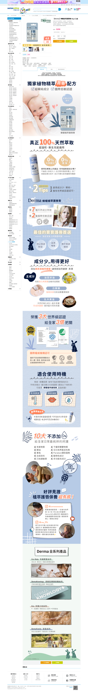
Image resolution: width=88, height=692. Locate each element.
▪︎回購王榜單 (11, 35)
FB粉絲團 (78, 4)
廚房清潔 (10, 113)
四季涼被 (10, 225)
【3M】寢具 (11, 171)
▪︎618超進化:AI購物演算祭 (13, 22)
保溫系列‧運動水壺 (12, 192)
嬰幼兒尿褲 (11, 130)
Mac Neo (41, 11)
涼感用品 (10, 198)
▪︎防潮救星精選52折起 (13, 34)
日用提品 (10, 288)
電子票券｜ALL (11, 104)
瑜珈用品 (10, 211)
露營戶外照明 (11, 191)
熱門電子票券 (11, 86)
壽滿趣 (10, 282)
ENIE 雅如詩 (11, 246)
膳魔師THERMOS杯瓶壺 (13, 152)
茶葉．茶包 (11, 51)
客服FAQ (37, 677)
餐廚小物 (10, 154)
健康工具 (10, 200)
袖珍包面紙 (11, 118)
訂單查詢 (25, 678)
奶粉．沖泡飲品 (12, 48)
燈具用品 (10, 188)
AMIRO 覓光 (11, 255)
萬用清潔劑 (11, 116)
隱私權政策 (14, 681)
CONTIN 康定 (11, 240)
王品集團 (10, 98)
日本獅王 (10, 253)
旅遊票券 (10, 101)
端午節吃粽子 (48, 11)
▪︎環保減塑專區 (11, 31)
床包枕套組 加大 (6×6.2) (13, 222)
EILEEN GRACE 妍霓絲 (13, 244)
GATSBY (10, 243)
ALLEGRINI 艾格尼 (12, 258)
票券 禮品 (10, 84)
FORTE (10, 260)
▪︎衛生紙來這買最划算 (12, 32)
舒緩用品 (10, 202)
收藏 (28, 54)
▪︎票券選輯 (11, 41)
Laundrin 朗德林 (12, 286)
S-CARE (63, 4)
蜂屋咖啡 (10, 285)
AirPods (44, 11)
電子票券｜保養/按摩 (12, 95)
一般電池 (10, 162)
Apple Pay (63, 32)
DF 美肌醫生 (11, 232)
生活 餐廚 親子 (11, 137)
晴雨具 (10, 183)
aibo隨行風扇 (11, 277)
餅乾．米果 (11, 56)
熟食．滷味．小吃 (12, 74)
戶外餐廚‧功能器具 (12, 189)
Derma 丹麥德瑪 (35, 15)
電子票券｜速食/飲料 (12, 88)
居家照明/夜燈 (11, 168)
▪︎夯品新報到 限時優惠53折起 (14, 25)
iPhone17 (35, 11)
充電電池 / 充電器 (12, 166)
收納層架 (10, 165)
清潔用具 (10, 121)
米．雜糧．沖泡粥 (12, 72)
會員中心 (70, 9)
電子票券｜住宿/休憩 (12, 91)
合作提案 (25, 679)
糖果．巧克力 (11, 60)
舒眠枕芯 (10, 227)
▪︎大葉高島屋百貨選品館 (13, 40)
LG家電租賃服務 (54, 11)
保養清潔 (10, 127)
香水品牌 (10, 262)
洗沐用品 (10, 128)
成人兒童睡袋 (11, 179)
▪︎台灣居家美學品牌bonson (13, 38)
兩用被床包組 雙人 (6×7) (13, 221)
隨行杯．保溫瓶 (12, 151)
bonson (10, 266)
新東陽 (10, 267)
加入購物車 (59, 41)
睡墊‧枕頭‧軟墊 (12, 185)
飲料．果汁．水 (12, 45)
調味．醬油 (11, 66)
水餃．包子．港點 (12, 75)
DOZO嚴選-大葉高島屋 (13, 283)
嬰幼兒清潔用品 (12, 131)
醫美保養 (10, 230)
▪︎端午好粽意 (11, 24)
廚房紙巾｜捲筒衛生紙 (13, 109)
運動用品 (10, 207)
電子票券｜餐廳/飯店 (12, 92)
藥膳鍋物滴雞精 (12, 78)
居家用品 (10, 139)
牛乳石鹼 (10, 252)
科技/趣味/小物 (11, 169)
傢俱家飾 (10, 163)
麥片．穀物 (11, 59)
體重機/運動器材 (12, 205)
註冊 (71, 8)
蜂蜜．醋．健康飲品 (12, 46)
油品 (10, 65)
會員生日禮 (26, 677)
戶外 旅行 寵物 (11, 177)
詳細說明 (71, 687)
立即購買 (72, 41)
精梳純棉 (10, 218)
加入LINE (68, 4)
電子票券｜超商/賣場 (12, 89)
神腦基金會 (14, 677)
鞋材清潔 (10, 124)
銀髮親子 (10, 149)
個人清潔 (10, 112)
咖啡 (10, 49)
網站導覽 (13, 682)
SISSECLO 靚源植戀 (12, 238)
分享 (24, 54)
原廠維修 (38, 678)
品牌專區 (10, 264)
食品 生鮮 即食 (11, 53)
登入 (68, 8)
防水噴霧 (10, 122)
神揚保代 (15, 4)
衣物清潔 (10, 125)
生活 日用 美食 (13, 15)
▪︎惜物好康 (11, 27)
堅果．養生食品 (12, 62)
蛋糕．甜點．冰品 (12, 63)
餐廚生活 (10, 142)
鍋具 (10, 141)
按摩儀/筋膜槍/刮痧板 (13, 203)
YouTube (73, 4)
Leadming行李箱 (12, 273)
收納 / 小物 (11, 172)
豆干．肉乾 (11, 69)
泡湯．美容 (11, 102)
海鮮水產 (10, 81)
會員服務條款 (13, 679)
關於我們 (13, 678)
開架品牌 (23, 15)
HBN (10, 247)
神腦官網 (13, 675)
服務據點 (12, 4)
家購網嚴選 (11, 270)
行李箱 (10, 180)
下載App (9, 4)
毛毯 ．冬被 (11, 215)
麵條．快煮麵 (11, 71)
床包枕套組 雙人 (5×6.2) (13, 224)
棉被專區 (10, 228)
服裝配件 (10, 175)
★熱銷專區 (10, 20)
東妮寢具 (10, 213)
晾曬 (10, 159)
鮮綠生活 (10, 272)
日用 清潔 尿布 (11, 106)
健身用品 (10, 210)
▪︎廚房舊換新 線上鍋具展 (13, 37)
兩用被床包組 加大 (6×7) (13, 219)
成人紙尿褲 (11, 135)
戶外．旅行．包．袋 (12, 182)
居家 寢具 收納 (11, 156)
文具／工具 (11, 174)
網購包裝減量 (38, 679)
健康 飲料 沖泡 (11, 43)
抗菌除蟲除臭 (11, 119)
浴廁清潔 (10, 115)
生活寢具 (10, 145)
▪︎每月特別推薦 (11, 28)
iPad (38, 11)
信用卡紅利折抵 (56, 32)
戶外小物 (10, 194)
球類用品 (10, 208)
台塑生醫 (10, 249)
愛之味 (10, 269)
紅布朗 (10, 279)
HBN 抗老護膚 (11, 233)
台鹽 (10, 250)
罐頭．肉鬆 (11, 68)
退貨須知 (38, 675)
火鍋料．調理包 (12, 77)
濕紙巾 (10, 110)
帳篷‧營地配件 (12, 186)
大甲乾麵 (10, 280)
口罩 (10, 134)
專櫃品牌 (10, 257)
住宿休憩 (10, 99)
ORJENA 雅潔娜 (12, 237)
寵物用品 (10, 144)
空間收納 (10, 148)
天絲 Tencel (11, 216)
